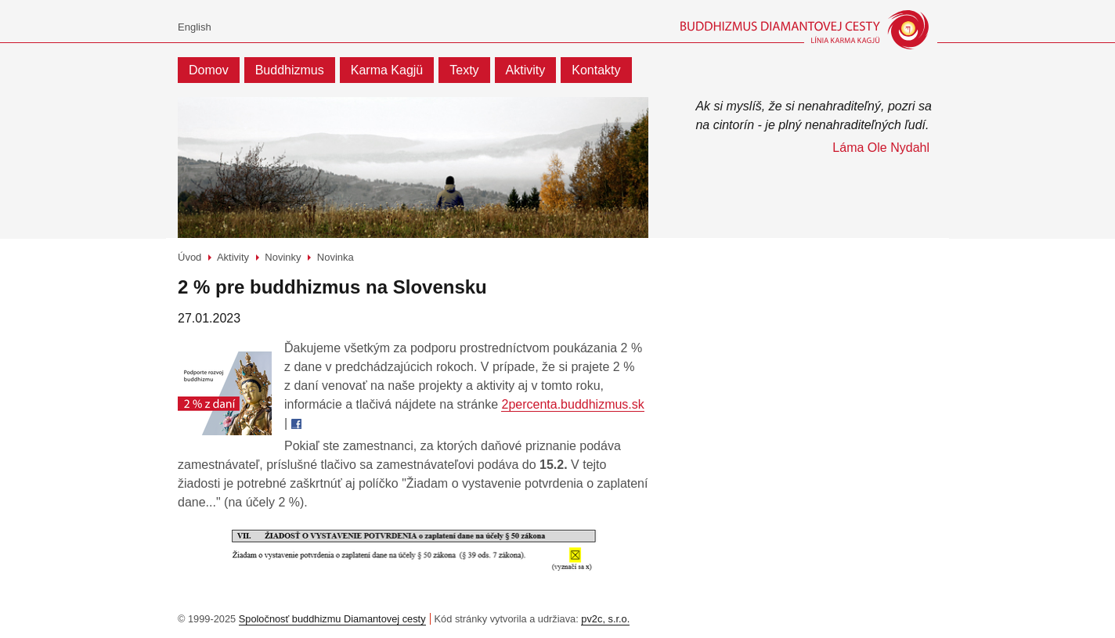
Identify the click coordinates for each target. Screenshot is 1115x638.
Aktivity (526, 70)
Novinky (283, 257)
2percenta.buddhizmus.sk (572, 404)
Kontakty (596, 70)
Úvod (189, 257)
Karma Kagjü (387, 70)
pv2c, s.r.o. (605, 619)
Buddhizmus (289, 70)
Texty (463, 70)
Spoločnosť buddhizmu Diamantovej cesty (332, 619)
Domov (209, 70)
